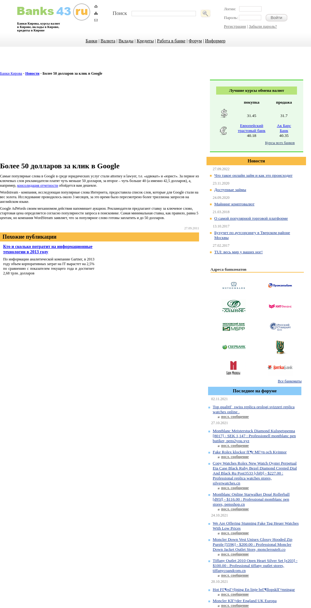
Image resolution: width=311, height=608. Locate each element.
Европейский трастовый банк (252, 128)
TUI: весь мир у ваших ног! (238, 252)
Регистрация (235, 26)
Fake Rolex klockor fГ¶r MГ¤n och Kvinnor (250, 452)
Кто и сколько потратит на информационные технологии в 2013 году (47, 249)
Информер (215, 40)
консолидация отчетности (37, 185)
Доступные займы (230, 189)
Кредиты (145, 40)
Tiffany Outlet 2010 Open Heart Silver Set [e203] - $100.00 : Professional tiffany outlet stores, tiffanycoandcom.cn (255, 565)
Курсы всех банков (280, 143)
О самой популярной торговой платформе (251, 218)
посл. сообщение (235, 416)
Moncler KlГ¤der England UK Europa (244, 600)
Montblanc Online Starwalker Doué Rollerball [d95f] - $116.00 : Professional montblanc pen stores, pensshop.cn (251, 499)
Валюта (107, 40)
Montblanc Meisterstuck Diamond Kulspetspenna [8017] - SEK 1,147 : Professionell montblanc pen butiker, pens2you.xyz (254, 435)
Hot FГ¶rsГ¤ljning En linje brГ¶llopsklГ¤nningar (254, 589)
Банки (91, 40)
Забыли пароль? (263, 26)
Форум (195, 40)
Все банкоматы (289, 381)
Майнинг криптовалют (234, 204)
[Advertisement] (155, 62)
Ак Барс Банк (284, 128)
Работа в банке (171, 40)
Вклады (125, 40)
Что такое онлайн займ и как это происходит (253, 175)
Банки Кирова (11, 73)
